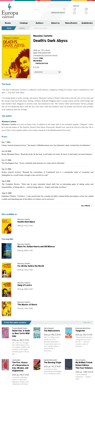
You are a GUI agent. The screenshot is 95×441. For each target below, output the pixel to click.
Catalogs (24, 23)
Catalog (22, 28)
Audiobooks (87, 23)
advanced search (58, 12)
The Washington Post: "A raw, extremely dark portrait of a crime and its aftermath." (33, 163)
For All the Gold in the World (30, 266)
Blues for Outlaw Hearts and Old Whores (36, 246)
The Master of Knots (27, 304)
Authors (39, 23)
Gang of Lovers (24, 285)
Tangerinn (80, 331)
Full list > (87, 322)
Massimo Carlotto (42, 36)
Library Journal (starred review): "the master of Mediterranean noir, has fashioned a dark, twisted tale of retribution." (46, 145)
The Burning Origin (52, 362)
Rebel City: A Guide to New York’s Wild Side (21, 333)
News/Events (71, 23)
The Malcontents (52, 331)
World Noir (37, 61)
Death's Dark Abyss (26, 222)
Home (9, 28)
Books (8, 23)
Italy (41, 58)
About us (55, 23)
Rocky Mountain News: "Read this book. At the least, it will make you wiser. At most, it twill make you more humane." (47, 154)
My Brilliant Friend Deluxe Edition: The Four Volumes (84, 365)
